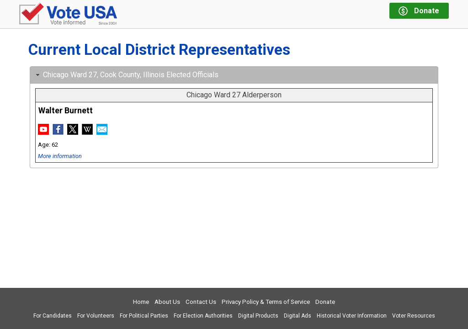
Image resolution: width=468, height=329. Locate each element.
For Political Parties (144, 316)
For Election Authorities (203, 316)
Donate (325, 301)
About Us (167, 301)
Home (141, 301)
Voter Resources (413, 316)
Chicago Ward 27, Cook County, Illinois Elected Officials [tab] (126, 74)
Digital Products (258, 316)
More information (60, 156)
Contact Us (201, 301)
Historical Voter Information (352, 316)
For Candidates (52, 316)
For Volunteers (95, 316)
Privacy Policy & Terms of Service (266, 301)
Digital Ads (297, 316)
